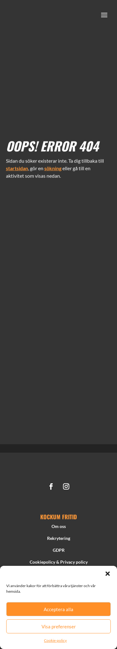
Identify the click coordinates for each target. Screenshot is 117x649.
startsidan (17, 166)
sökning (52, 166)
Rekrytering (58, 540)
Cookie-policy (55, 640)
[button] (108, 574)
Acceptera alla (58, 609)
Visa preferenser (58, 626)
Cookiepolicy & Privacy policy (59, 563)
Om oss (58, 528)
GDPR (59, 552)
